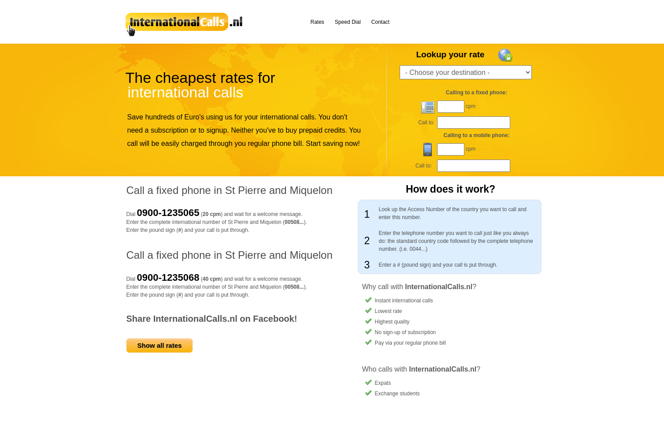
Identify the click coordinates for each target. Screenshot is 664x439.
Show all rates (159, 345)
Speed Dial (348, 22)
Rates (317, 22)
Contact (380, 22)
